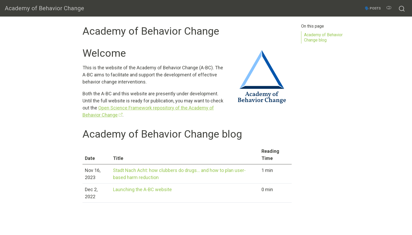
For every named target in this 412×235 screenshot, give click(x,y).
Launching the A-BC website (142, 189)
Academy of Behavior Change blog (323, 37)
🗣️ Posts (373, 8)
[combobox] (402, 8)
